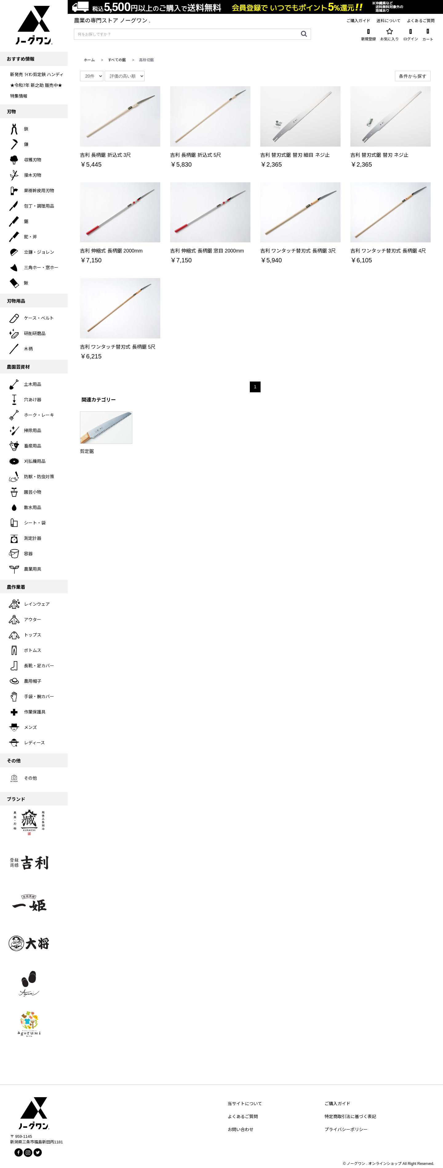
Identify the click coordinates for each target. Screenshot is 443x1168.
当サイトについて (245, 1103)
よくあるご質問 (243, 1116)
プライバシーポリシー (346, 1129)
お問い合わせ (240, 1129)
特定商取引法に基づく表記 (350, 1116)
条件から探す (413, 76)
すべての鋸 (117, 60)
